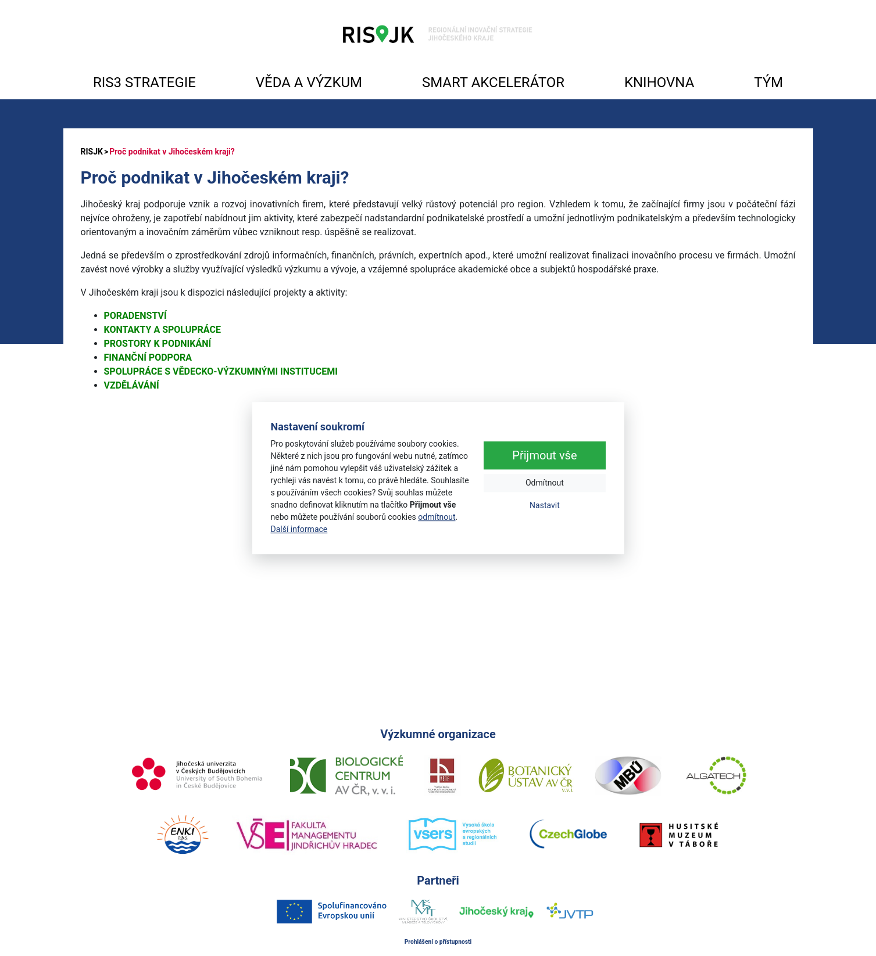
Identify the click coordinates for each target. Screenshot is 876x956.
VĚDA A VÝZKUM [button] (309, 82)
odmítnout (436, 517)
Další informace (299, 529)
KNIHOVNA (659, 82)
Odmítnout (544, 482)
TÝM (768, 82)
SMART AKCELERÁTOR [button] (493, 82)
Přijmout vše (544, 455)
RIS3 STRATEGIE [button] (144, 82)
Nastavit (545, 505)
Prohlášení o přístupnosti (438, 942)
